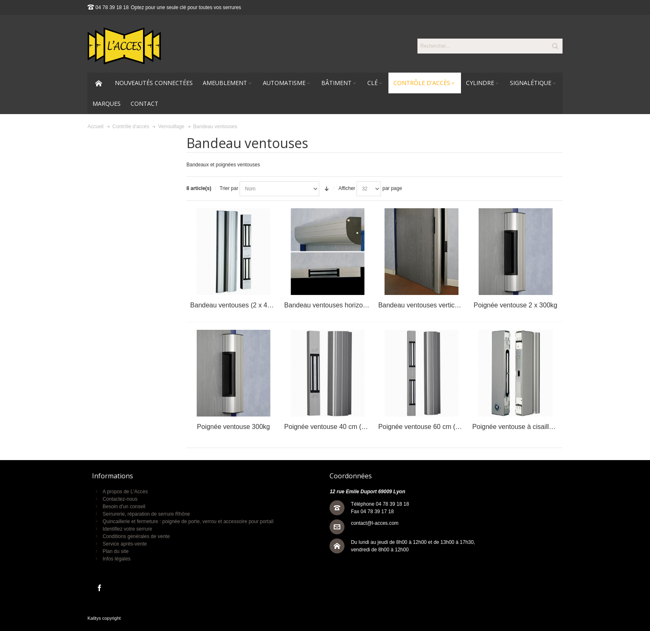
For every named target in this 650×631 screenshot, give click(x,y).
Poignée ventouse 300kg (233, 426)
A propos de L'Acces (125, 492)
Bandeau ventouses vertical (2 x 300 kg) (437, 305)
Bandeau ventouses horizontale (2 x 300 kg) (349, 305)
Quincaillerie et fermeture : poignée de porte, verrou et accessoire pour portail (187, 521)
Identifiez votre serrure (127, 529)
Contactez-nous (119, 499)
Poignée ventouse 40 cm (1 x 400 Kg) (339, 426)
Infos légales (116, 559)
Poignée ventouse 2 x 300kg (516, 305)
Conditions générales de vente (136, 536)
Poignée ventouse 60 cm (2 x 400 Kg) (433, 426)
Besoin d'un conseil (123, 506)
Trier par (229, 188)
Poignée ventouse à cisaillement (519, 426)
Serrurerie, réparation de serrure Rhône (146, 514)
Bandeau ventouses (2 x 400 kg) (238, 305)
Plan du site (115, 551)
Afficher (346, 188)
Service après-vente (124, 544)
